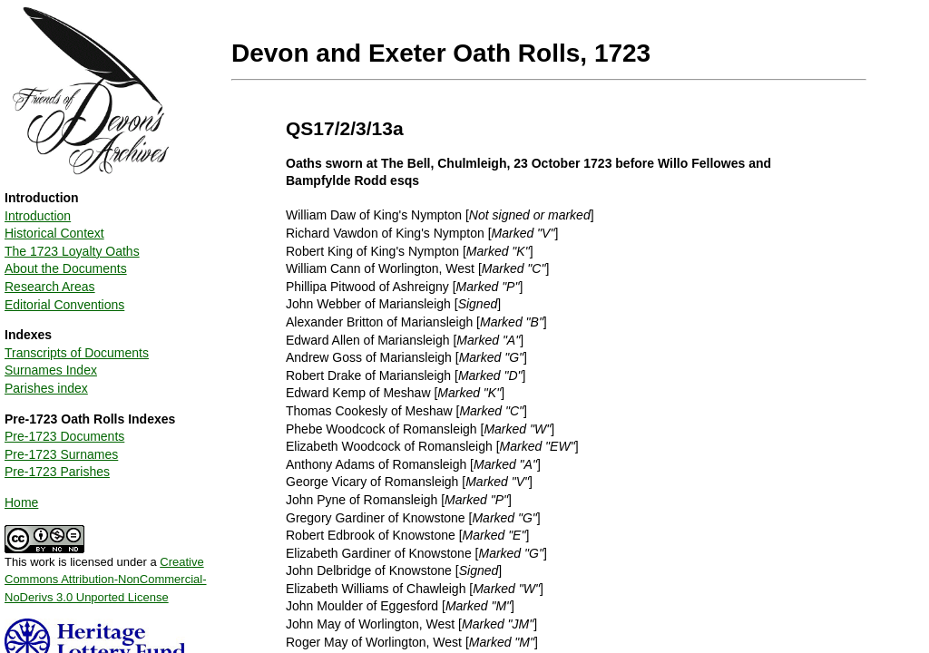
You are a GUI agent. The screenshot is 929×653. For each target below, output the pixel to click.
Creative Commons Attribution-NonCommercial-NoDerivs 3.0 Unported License (106, 579)
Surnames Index (51, 370)
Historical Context (54, 233)
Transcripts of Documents (77, 353)
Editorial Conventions (64, 304)
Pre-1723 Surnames (61, 454)
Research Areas (50, 286)
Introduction (38, 216)
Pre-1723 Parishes (57, 471)
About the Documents (66, 268)
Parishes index (46, 388)
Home (21, 502)
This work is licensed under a (106, 573)
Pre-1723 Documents (64, 436)
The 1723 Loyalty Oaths (72, 251)
